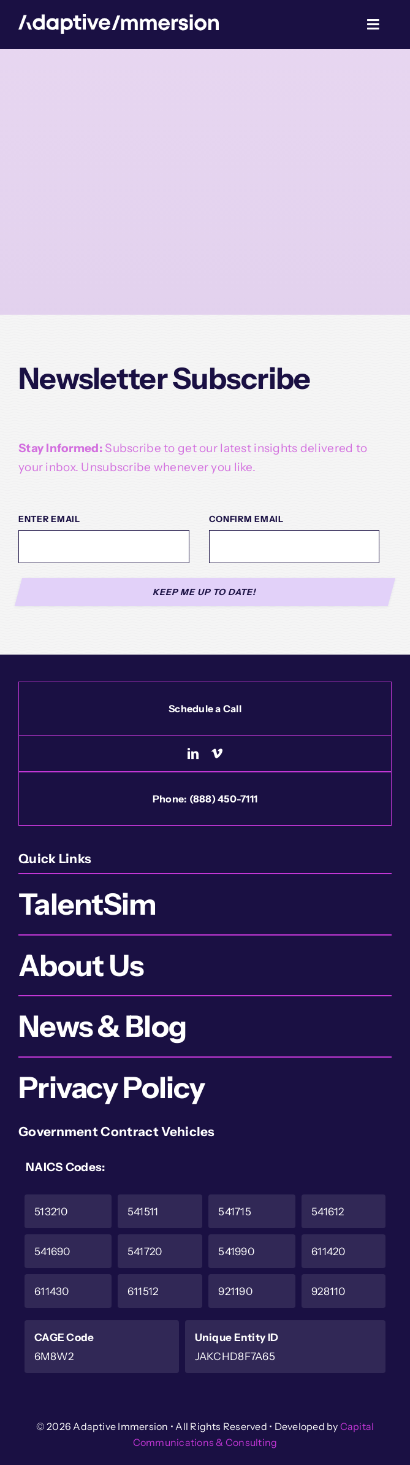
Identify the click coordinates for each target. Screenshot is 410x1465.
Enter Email (49, 519)
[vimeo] (216, 753)
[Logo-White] (118, 20)
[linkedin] (193, 753)
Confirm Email (246, 519)
